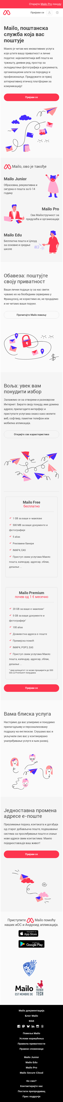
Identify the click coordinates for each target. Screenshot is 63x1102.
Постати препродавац (31, 1091)
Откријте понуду (45, 4)
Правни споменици (31, 1048)
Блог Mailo (31, 1015)
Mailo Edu (31, 1062)
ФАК (31, 1020)
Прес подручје (31, 1096)
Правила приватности (31, 1043)
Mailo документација (31, 1010)
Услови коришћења (31, 1038)
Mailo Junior (31, 1057)
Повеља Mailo (31, 1033)
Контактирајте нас (31, 1086)
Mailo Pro (31, 1067)
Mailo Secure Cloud (31, 1072)
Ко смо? (31, 1080)
